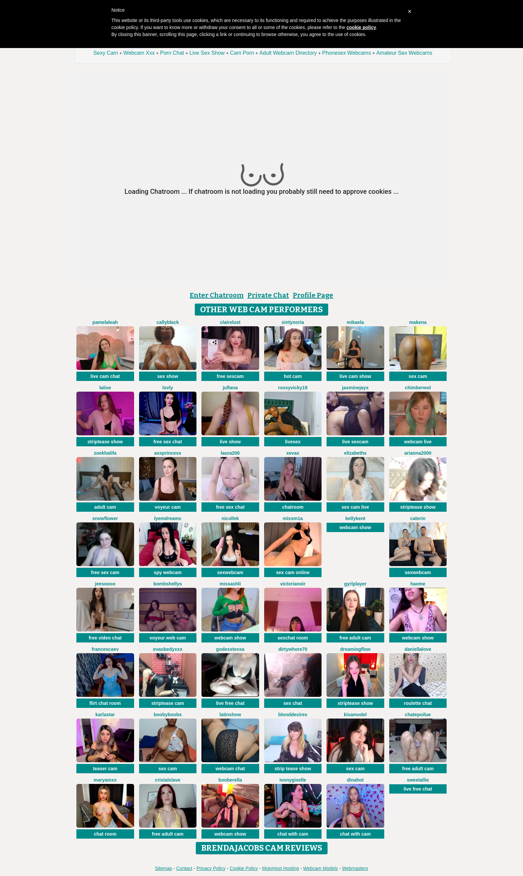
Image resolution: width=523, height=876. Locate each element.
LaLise (105, 387)
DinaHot (355, 780)
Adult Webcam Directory (288, 53)
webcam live (418, 441)
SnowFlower (105, 518)
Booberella (230, 780)
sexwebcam (230, 572)
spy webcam (167, 572)
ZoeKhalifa (105, 453)
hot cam (293, 376)
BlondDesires (292, 714)
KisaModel (355, 714)
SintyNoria (293, 322)
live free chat (230, 703)
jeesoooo (105, 583)
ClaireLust (230, 322)
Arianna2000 (417, 453)
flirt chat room (105, 703)
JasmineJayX (355, 387)
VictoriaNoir (293, 583)
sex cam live (355, 507)
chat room (105, 834)
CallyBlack (167, 322)
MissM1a (293, 518)
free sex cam (105, 572)
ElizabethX (355, 453)
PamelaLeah (105, 322)
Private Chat (268, 295)
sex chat (293, 703)
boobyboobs (168, 714)
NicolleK (230, 518)
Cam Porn (242, 53)
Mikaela (355, 322)
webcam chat (230, 768)
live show (230, 441)
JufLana (230, 387)
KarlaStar (105, 714)
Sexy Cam (105, 53)
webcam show (355, 527)
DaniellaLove (418, 649)
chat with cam (292, 834)
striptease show (105, 441)
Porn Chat (172, 53)
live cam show (355, 376)
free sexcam (230, 376)
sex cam (418, 376)
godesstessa (230, 649)
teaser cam (105, 768)
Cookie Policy (244, 868)
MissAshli (230, 583)
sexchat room (293, 637)
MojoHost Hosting (280, 868)
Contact (184, 868)
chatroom (293, 507)
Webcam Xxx (139, 53)
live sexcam (355, 441)
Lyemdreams (167, 518)
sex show (167, 376)
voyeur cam (168, 507)
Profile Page (313, 295)
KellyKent (355, 518)
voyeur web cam (167, 637)
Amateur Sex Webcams (404, 53)
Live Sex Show (207, 53)
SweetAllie (418, 780)
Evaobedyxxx (167, 649)
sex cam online (293, 572)
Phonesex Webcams (346, 53)
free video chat (105, 637)
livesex (293, 441)
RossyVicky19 (293, 387)
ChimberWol (418, 387)
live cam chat (105, 376)
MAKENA (418, 322)
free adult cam (355, 637)
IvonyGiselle (293, 780)
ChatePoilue (418, 714)
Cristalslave (167, 780)
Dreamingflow (355, 649)
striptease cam (167, 703)
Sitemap (163, 868)
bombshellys (167, 583)
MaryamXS (105, 780)
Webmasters (355, 868)
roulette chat (418, 703)
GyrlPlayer (355, 583)
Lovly (167, 387)
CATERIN (418, 518)
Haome (417, 583)
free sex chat (167, 441)
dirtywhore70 (292, 649)
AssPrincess (167, 453)
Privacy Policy (210, 868)
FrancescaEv (105, 649)
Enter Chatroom (216, 295)
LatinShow (230, 714)
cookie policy (361, 27)
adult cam (105, 507)
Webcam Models (320, 868)
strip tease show (293, 768)
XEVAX (292, 453)
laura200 (230, 453)
